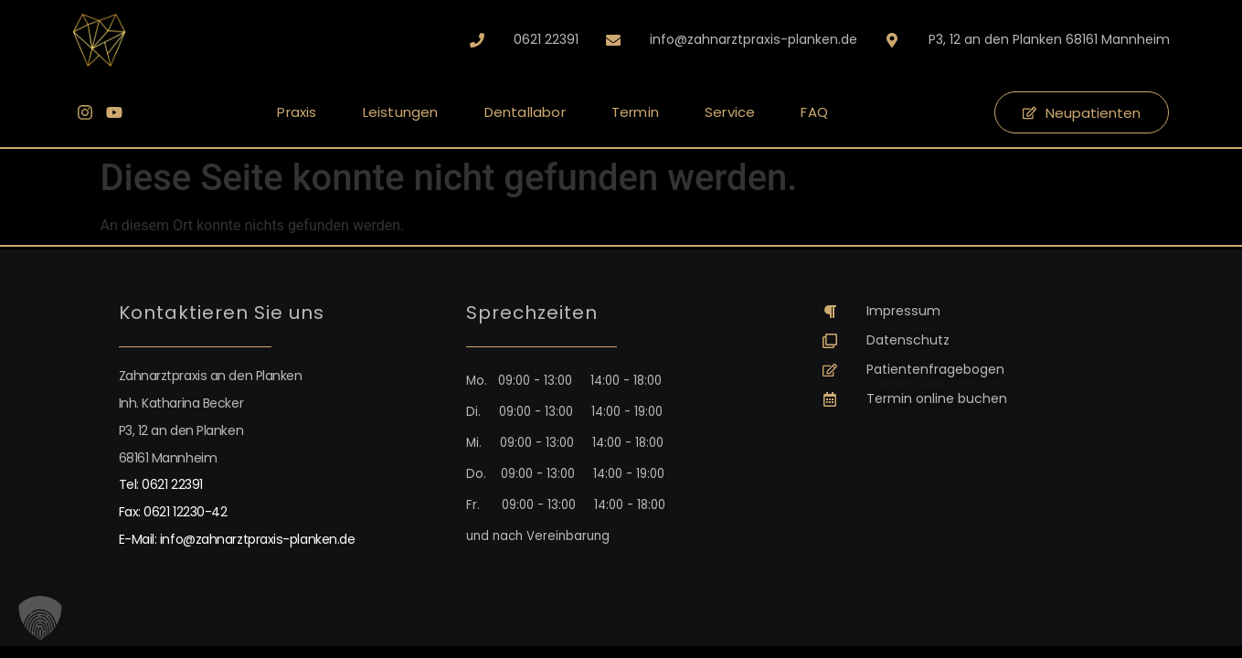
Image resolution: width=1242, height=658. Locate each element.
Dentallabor (525, 112)
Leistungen (401, 112)
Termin (635, 112)
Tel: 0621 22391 (161, 484)
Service (730, 112)
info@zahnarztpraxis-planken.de (258, 539)
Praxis (296, 112)
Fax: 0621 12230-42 (173, 512)
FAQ (814, 112)
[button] (40, 618)
